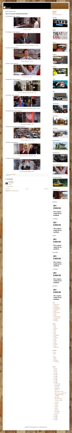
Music (55, 352)
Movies (55, 353)
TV (54, 354)
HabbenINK (56, 337)
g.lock (55, 332)
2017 (55, 371)
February (56, 411)
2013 (55, 377)
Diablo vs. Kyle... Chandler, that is (61, 393)
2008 (55, 416)
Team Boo (55, 344)
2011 (55, 381)
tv (9, 175)
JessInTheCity (56, 347)
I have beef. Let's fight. (59, 400)
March (56, 409)
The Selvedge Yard (57, 316)
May (56, 406)
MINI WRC (56, 389)
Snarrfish (55, 343)
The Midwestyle (56, 307)
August (56, 402)
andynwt (38, 427)
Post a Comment (10, 186)
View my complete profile (57, 14)
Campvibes (56, 360)
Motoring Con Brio (57, 308)
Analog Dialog (56, 309)
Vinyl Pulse (56, 319)
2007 (55, 418)
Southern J (56, 328)
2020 (55, 368)
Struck (55, 325)
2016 (55, 373)
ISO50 (55, 315)
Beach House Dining (58, 398)
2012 (55, 379)
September (57, 388)
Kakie (55, 331)
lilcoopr (55, 329)
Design (55, 357)
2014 (55, 376)
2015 (55, 374)
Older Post (46, 188)
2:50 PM (9, 184)
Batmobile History (57, 312)
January (56, 413)
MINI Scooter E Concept (59, 391)
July (56, 403)
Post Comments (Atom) (14, 190)
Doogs (55, 339)
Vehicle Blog (56, 320)
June (56, 405)
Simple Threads (56, 304)
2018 (55, 370)
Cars (54, 356)
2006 (55, 419)
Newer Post (8, 188)
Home (27, 188)
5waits (55, 333)
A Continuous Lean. (57, 318)
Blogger (45, 427)
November (57, 385)
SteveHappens (56, 335)
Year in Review (56, 361)
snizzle (9, 181)
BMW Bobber (57, 397)
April (56, 408)
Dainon (55, 336)
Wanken (55, 311)
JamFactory (56, 305)
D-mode (55, 340)
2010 (55, 382)
